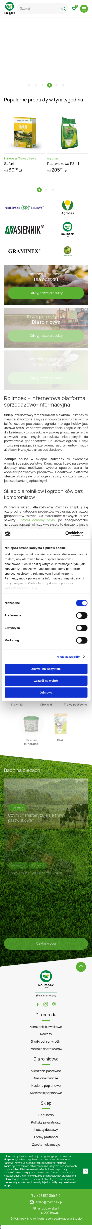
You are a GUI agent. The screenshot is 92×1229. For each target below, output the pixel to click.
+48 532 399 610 (49, 1196)
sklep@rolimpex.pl (49, 1202)
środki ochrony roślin (38, 521)
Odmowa (46, 692)
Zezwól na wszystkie (46, 668)
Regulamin (46, 1115)
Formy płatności (46, 1137)
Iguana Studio (72, 1218)
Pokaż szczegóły (68, 656)
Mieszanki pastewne (46, 1071)
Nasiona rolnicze (46, 1078)
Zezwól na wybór (46, 680)
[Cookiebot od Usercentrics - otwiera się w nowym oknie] (69, 533)
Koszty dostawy (46, 1130)
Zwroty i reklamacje (46, 1144)
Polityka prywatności (46, 1122)
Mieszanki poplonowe (46, 1093)
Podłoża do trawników (46, 1049)
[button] (29, 85)
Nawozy (46, 1034)
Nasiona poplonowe (46, 1086)
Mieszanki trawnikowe (46, 1027)
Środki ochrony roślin (46, 1041)
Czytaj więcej (46, 945)
